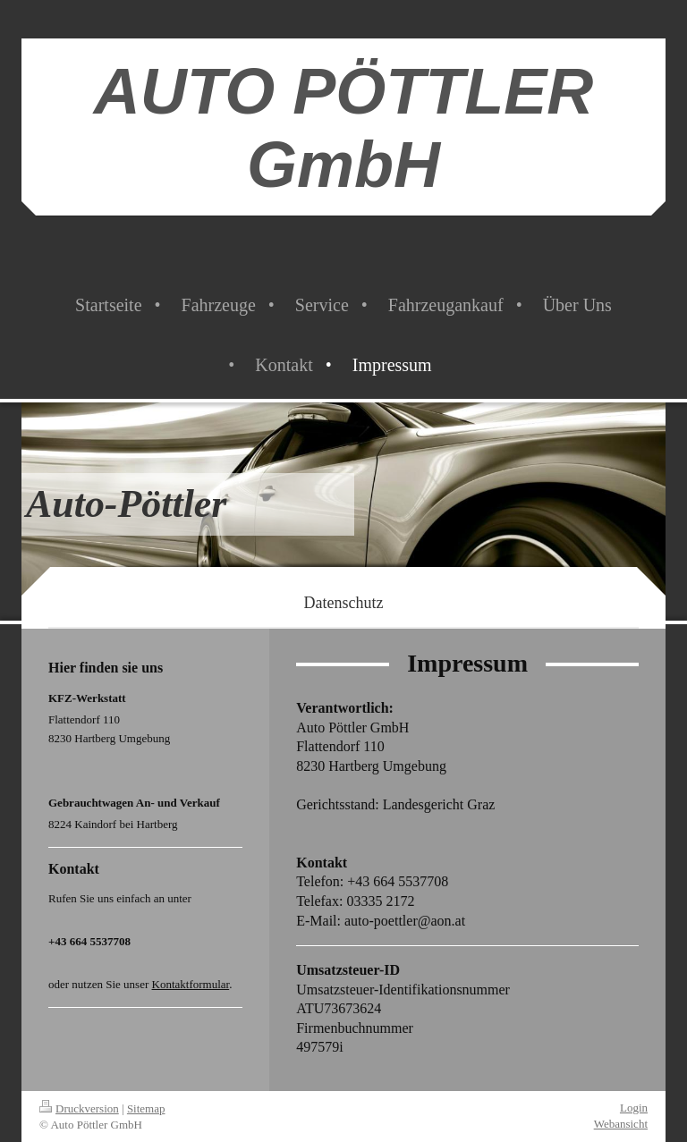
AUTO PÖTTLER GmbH (344, 127)
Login (634, 1107)
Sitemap (146, 1108)
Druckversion (79, 1108)
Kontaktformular (191, 984)
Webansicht (621, 1123)
